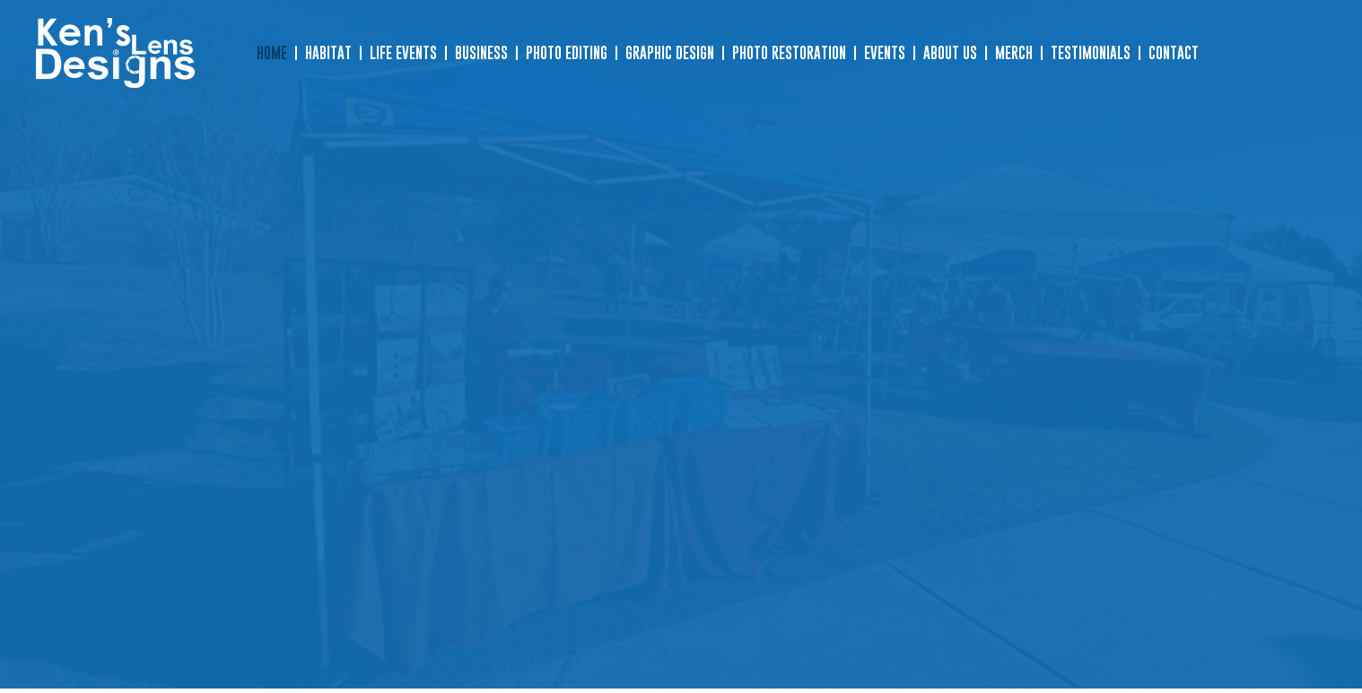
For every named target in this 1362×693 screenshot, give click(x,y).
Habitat (328, 53)
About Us (950, 53)
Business (481, 53)
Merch (1014, 53)
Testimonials (1091, 53)
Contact (1173, 53)
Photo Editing (566, 53)
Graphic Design (669, 53)
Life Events (403, 53)
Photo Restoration (789, 53)
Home (272, 53)
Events (884, 53)
